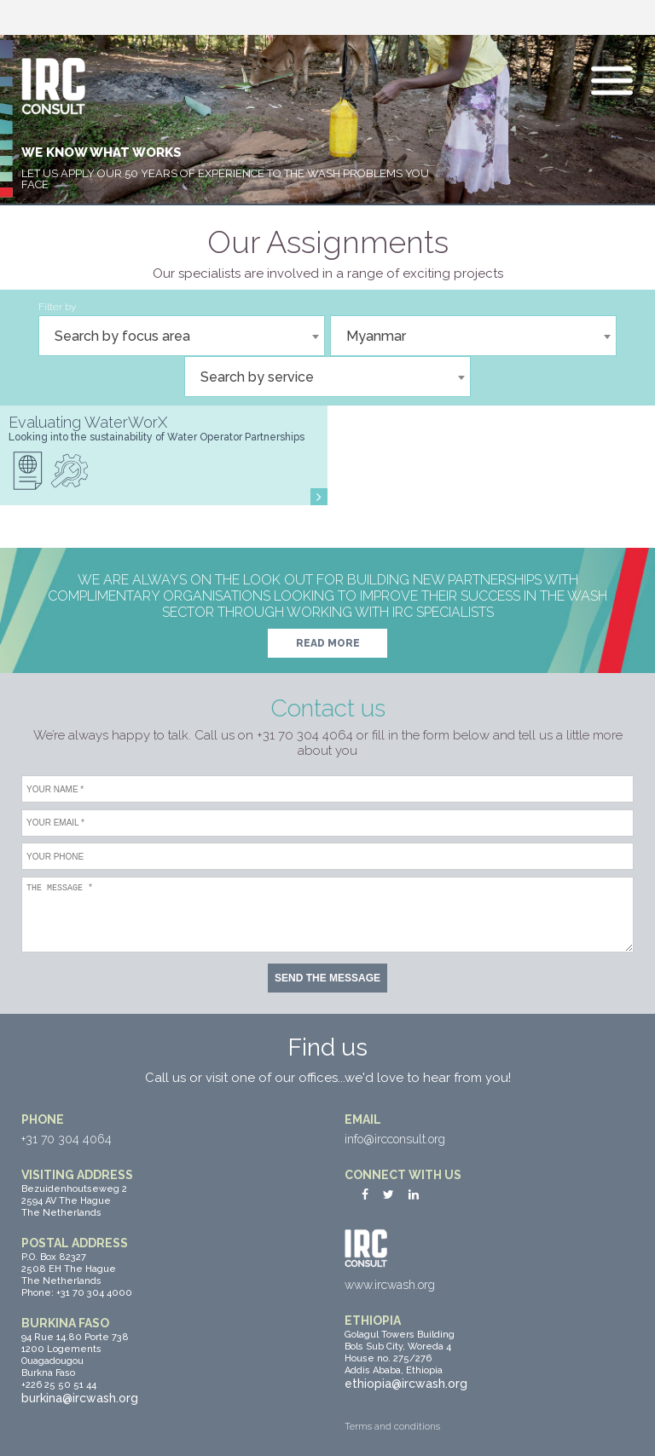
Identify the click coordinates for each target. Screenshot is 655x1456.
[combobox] (181, 335)
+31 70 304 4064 (66, 1139)
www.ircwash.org (390, 1285)
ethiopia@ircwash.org (406, 1383)
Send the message (327, 978)
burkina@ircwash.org (79, 1398)
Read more (328, 643)
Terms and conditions (392, 1426)
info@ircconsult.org (395, 1139)
